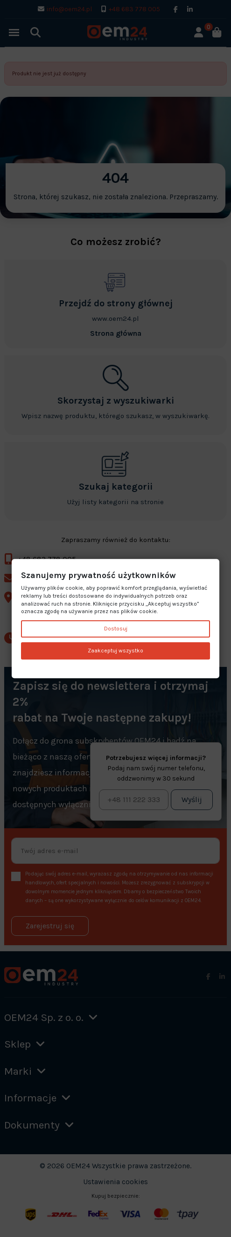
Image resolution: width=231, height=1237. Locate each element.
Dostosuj (115, 629)
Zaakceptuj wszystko (115, 650)
